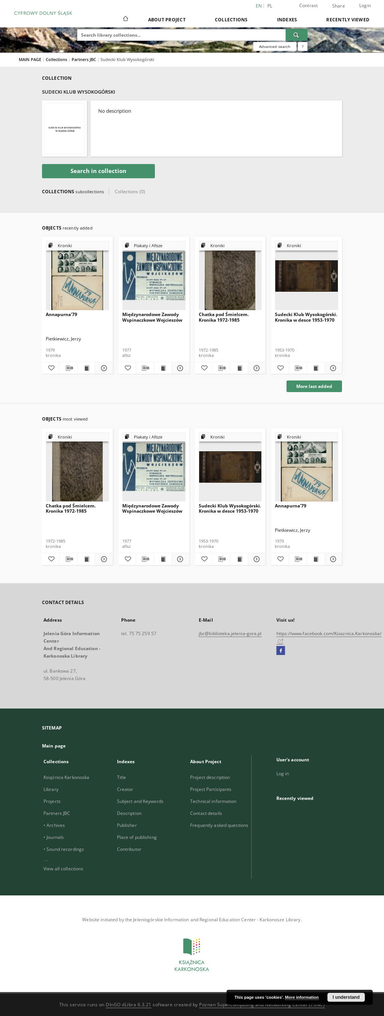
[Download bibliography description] (68, 368)
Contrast (308, 5)
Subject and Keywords (140, 801)
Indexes (287, 19)
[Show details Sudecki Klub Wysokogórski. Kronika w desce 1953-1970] (332, 368)
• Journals (54, 837)
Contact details (206, 813)
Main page (54, 746)
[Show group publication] (77, 246)
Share (338, 6)
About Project (167, 19)
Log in (282, 773)
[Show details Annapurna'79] (102, 368)
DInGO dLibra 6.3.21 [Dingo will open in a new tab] (129, 1004)
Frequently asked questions (219, 825)
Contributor (129, 849)
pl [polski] (270, 5)
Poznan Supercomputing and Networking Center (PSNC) (262, 1004)
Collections (231, 19)
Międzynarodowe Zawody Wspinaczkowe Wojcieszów (152, 317)
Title (121, 777)
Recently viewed (347, 19)
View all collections (63, 868)
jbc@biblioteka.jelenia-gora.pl (230, 633)
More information (302, 997)
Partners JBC (84, 59)
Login (365, 5)
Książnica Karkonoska (66, 777)
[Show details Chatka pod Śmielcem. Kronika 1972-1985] (255, 368)
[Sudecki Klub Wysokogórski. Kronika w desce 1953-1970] (306, 275)
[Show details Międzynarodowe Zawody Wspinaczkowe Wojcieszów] (179, 368)
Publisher (127, 825)
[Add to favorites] (50, 368)
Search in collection (98, 171)
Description (129, 813)
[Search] (297, 35)
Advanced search (274, 46)
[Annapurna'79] (77, 275)
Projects (52, 801)
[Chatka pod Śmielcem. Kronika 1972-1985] (230, 275)
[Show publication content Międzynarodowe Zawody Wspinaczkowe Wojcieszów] (162, 368)
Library (51, 789)
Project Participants (210, 789)
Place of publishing (137, 837)
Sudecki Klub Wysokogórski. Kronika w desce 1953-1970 (306, 317)
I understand (346, 997)
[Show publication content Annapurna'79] (86, 368)
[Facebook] (280, 650)
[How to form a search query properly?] (303, 46)
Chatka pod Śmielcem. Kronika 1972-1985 (224, 317)
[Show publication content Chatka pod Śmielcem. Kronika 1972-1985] (239, 368)
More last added (314, 386)
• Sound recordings (64, 849)
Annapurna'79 (61, 314)
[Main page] (125, 19)
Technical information (213, 801)
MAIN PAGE (30, 59)
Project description (210, 777)
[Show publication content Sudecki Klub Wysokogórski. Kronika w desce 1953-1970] (315, 368)
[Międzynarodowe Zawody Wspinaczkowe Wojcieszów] (154, 275)
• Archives (54, 825)
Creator (125, 789)
